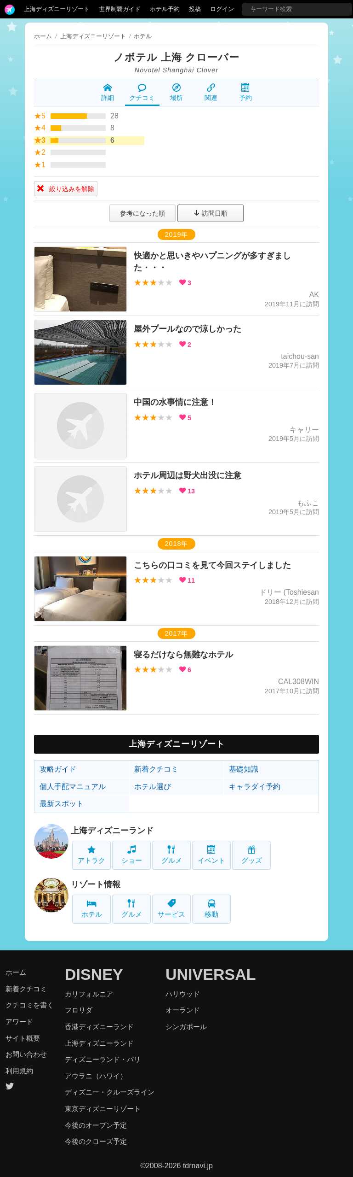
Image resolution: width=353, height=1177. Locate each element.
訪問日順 (211, 213)
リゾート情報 (95, 884)
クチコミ (142, 92)
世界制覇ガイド (120, 9)
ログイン (222, 9)
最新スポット (62, 804)
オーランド (182, 1010)
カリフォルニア (89, 994)
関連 (211, 92)
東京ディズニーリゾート (103, 1109)
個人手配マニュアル (73, 787)
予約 (245, 92)
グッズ (251, 854)
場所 (176, 92)
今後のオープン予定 (96, 1125)
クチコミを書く (30, 1005)
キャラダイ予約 (254, 787)
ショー (131, 854)
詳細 (107, 92)
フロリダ (78, 1010)
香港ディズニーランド (99, 1027)
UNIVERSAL (210, 974)
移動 (211, 908)
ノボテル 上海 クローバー (176, 57)
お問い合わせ (26, 1054)
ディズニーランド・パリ (103, 1059)
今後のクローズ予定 (96, 1141)
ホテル (91, 908)
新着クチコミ (156, 769)
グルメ (171, 854)
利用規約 (19, 1071)
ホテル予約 (165, 9)
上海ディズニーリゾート (57, 9)
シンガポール (186, 1027)
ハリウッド (182, 994)
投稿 (195, 9)
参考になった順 (142, 213)
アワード (19, 1021)
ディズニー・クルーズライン (109, 1092)
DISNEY (94, 974)
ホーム (43, 36)
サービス (171, 908)
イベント (211, 854)
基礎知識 (243, 769)
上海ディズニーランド (112, 830)
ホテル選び (152, 787)
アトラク (91, 854)
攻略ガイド (58, 769)
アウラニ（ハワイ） (96, 1076)
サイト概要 (23, 1038)
